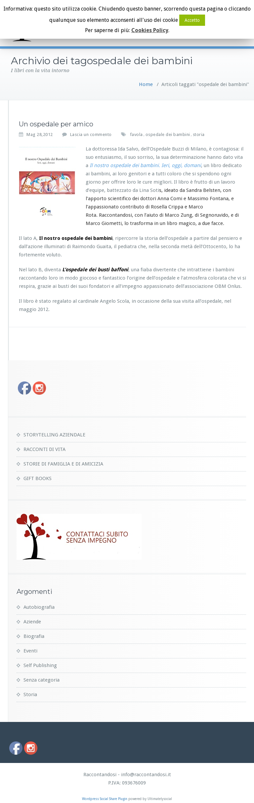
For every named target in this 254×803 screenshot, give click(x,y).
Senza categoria (41, 680)
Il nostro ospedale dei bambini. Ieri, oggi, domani (145, 165)
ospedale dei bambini (168, 134)
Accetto (192, 20)
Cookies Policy (149, 30)
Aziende (32, 622)
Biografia (33, 636)
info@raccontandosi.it (146, 775)
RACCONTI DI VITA (44, 449)
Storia (30, 694)
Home (146, 84)
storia (199, 134)
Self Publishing (40, 665)
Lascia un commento (91, 134)
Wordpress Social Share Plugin (105, 799)
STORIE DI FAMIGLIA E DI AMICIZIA (63, 464)
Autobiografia (39, 607)
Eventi (30, 651)
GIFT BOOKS (37, 478)
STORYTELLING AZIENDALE (54, 435)
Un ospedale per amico (56, 124)
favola (136, 134)
